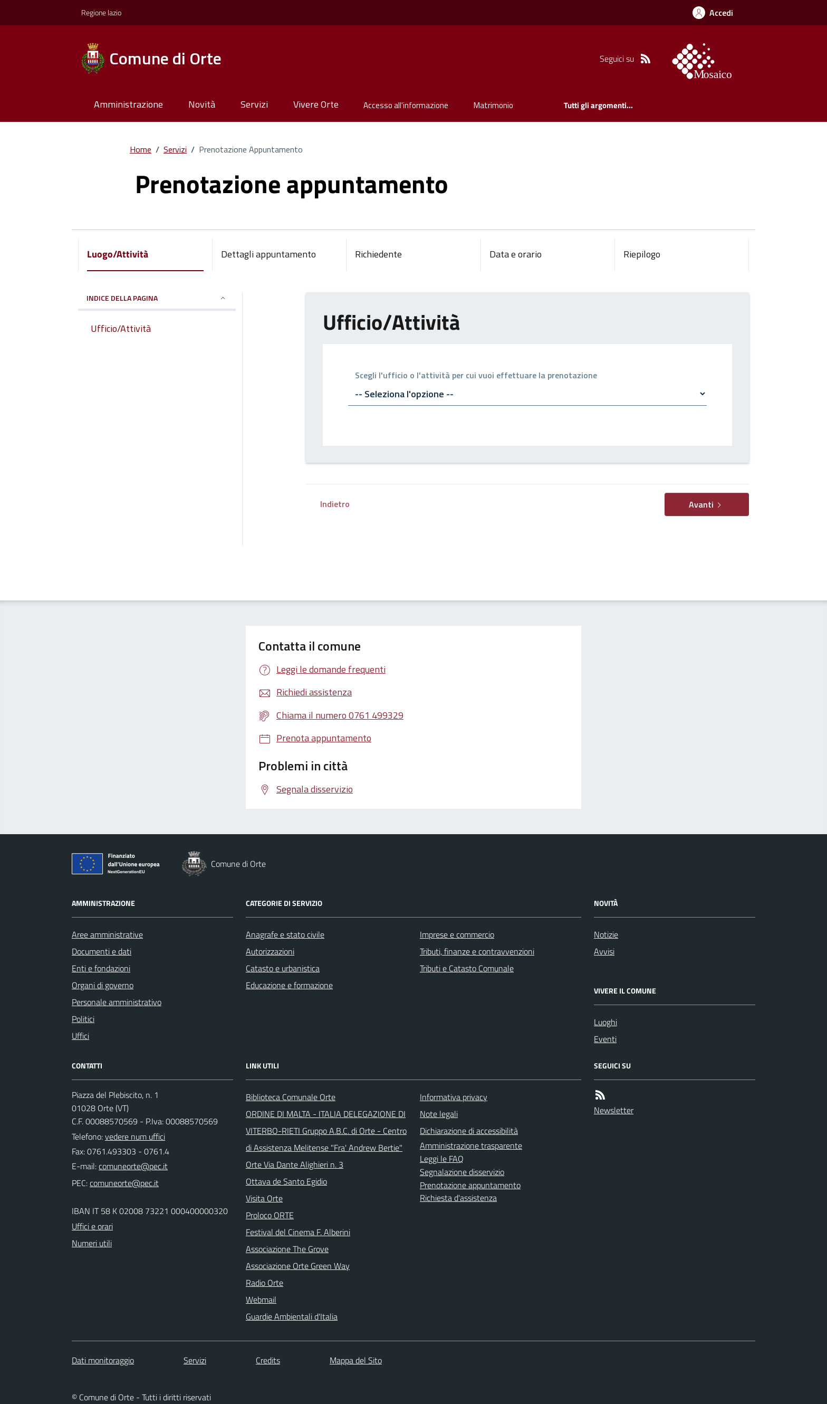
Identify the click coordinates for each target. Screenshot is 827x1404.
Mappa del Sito (356, 1360)
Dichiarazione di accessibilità (469, 1130)
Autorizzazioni (270, 951)
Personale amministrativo (116, 1002)
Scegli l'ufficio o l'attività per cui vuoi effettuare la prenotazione (476, 375)
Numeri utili (92, 1243)
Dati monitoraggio (103, 1360)
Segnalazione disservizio (462, 1172)
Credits (268, 1360)
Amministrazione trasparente (471, 1145)
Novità (201, 104)
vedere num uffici (135, 1136)
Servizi (254, 104)
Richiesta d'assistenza (458, 1197)
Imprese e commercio (457, 934)
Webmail (261, 1299)
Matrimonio (493, 105)
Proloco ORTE (270, 1215)
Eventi (605, 1039)
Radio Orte (264, 1282)
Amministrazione (128, 104)
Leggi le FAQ (442, 1158)
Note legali (439, 1113)
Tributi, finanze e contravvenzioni (477, 951)
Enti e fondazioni (101, 968)
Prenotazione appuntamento (470, 1185)
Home (140, 149)
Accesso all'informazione (405, 105)
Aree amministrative (107, 934)
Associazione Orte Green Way (298, 1265)
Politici (83, 1019)
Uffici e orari (92, 1226)
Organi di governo (102, 985)
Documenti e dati (101, 951)
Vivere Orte (316, 104)
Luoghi (605, 1022)
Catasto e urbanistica (283, 968)
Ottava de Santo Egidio (286, 1181)
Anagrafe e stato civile (285, 934)
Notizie (606, 934)
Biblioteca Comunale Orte (290, 1097)
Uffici (80, 1035)
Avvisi (604, 951)
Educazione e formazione (289, 985)
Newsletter (613, 1110)
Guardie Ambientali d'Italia (292, 1316)
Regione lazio (101, 12)
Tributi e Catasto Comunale (467, 968)
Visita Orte (264, 1198)
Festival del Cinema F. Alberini (298, 1232)
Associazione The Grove (287, 1249)
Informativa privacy (453, 1097)
